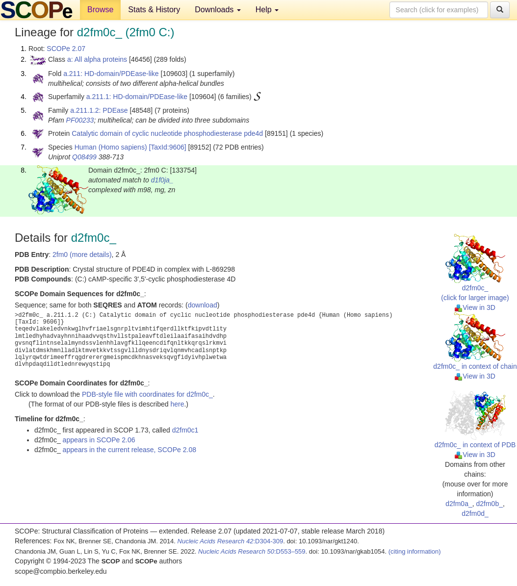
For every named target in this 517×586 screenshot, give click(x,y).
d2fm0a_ (458, 504)
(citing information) (414, 551)
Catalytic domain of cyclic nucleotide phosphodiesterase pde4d (167, 133)
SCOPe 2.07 (66, 48)
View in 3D (475, 307)
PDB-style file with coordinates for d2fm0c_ (147, 394)
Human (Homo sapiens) (111, 147)
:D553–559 (252, 551)
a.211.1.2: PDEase (99, 110)
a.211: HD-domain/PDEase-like (111, 73)
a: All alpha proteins (97, 59)
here (177, 404)
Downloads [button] (218, 9)
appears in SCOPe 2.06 (99, 440)
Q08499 (84, 157)
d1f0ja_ (162, 180)
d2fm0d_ (475, 513)
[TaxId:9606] (167, 147)
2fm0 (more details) (82, 254)
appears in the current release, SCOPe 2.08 (129, 450)
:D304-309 (231, 541)
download (202, 305)
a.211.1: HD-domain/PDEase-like (136, 97)
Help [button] (267, 9)
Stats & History (154, 9)
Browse (100, 9)
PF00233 (80, 120)
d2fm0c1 (185, 430)
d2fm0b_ (489, 504)
